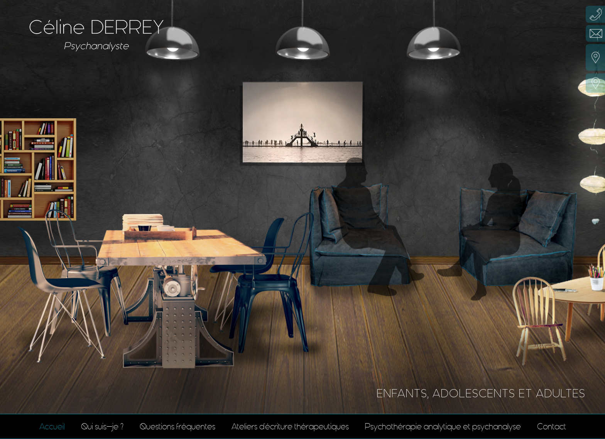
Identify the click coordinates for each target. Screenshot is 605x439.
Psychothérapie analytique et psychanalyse (443, 426)
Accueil (52, 426)
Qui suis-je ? (102, 426)
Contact (551, 426)
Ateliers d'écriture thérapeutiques (290, 426)
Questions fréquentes (177, 426)
